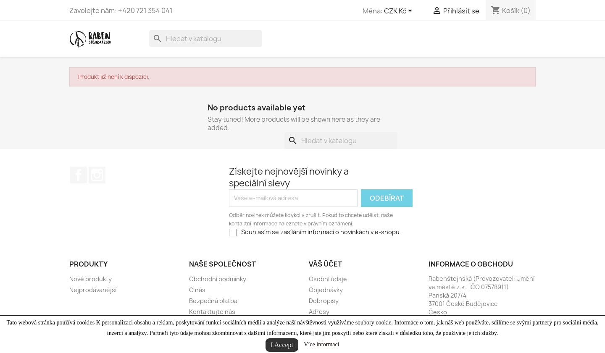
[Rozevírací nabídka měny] (399, 11)
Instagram (97, 175)
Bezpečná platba (213, 301)
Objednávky (326, 290)
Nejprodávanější (92, 290)
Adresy (319, 312)
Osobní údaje (328, 279)
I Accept (282, 344)
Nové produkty (90, 279)
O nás (197, 290)
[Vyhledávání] (205, 38)
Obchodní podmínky (217, 279)
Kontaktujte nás (212, 312)
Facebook (78, 175)
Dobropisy (324, 301)
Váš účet (325, 264)
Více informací (321, 344)
